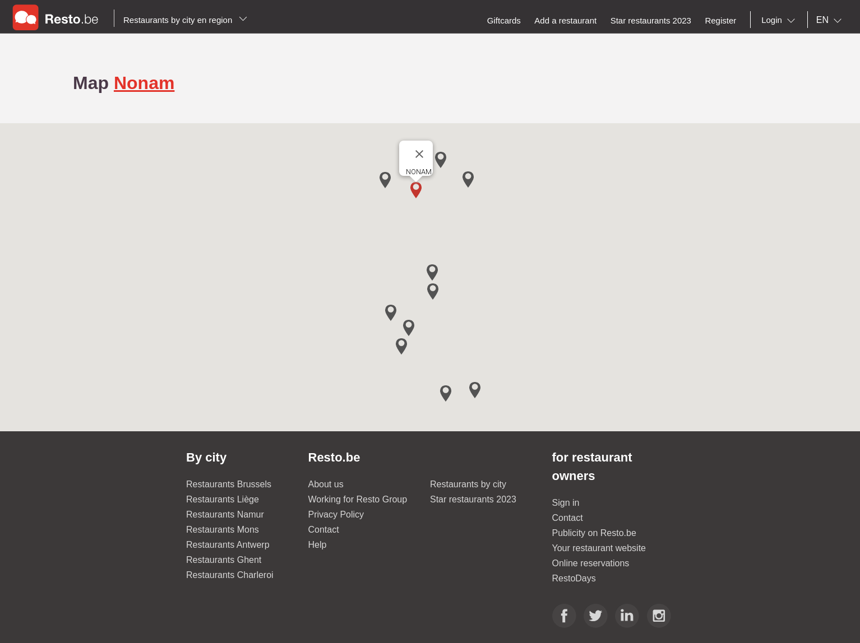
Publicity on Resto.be (594, 533)
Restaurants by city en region (185, 20)
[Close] (419, 154)
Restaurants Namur (225, 514)
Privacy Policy (336, 514)
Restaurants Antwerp (228, 544)
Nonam (144, 83)
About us (326, 484)
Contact (323, 529)
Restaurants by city (468, 484)
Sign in (566, 502)
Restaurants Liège (222, 499)
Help (317, 544)
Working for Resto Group (358, 499)
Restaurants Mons (222, 529)
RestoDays (574, 578)
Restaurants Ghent (223, 560)
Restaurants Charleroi (230, 575)
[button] (416, 190)
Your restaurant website (599, 548)
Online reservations (591, 563)
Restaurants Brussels (228, 484)
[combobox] (780, 20)
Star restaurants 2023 (473, 499)
